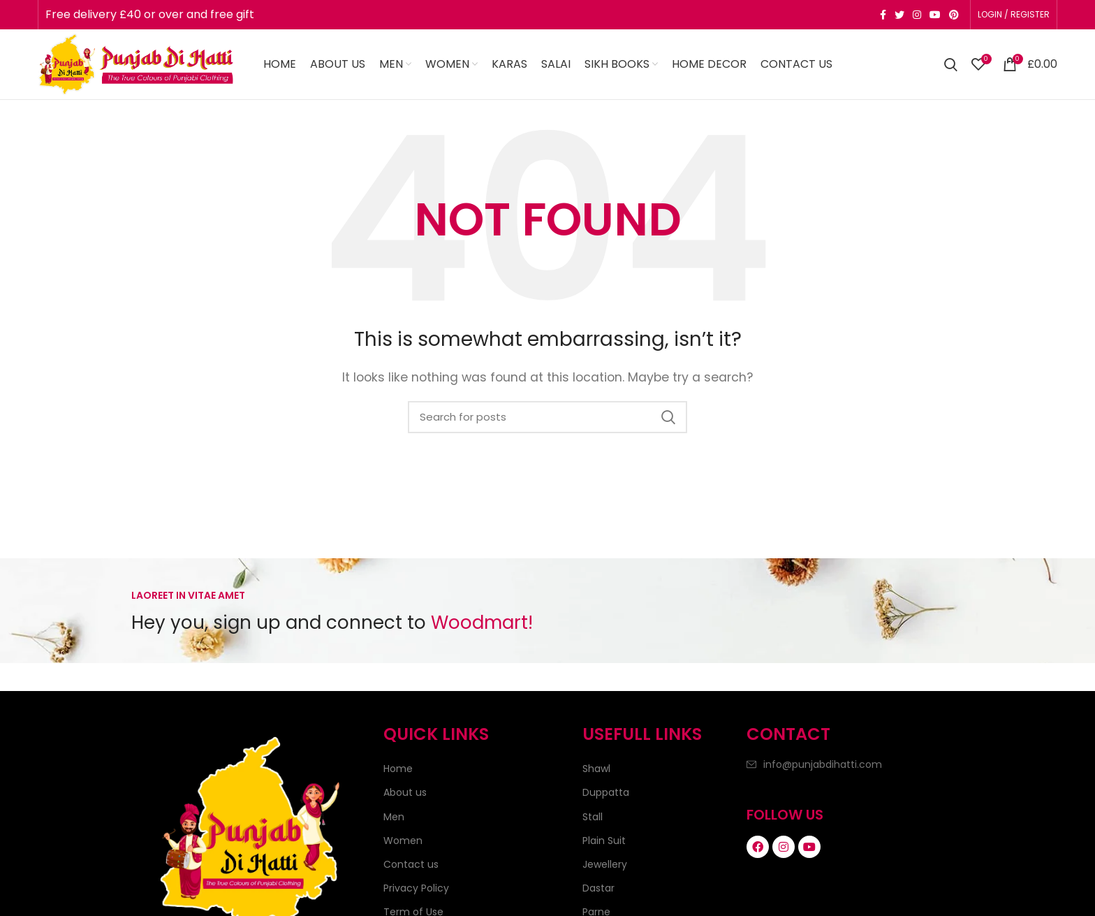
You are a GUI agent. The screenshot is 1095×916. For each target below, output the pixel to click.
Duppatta (605, 792)
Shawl (596, 769)
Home (398, 769)
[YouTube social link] (935, 15)
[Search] (950, 64)
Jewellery (604, 864)
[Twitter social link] (899, 15)
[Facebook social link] (883, 15)
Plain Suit (604, 841)
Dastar (598, 888)
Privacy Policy (416, 888)
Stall (592, 817)
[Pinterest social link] (954, 15)
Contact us (411, 864)
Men (393, 817)
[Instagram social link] (917, 15)
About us (405, 792)
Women (402, 841)
